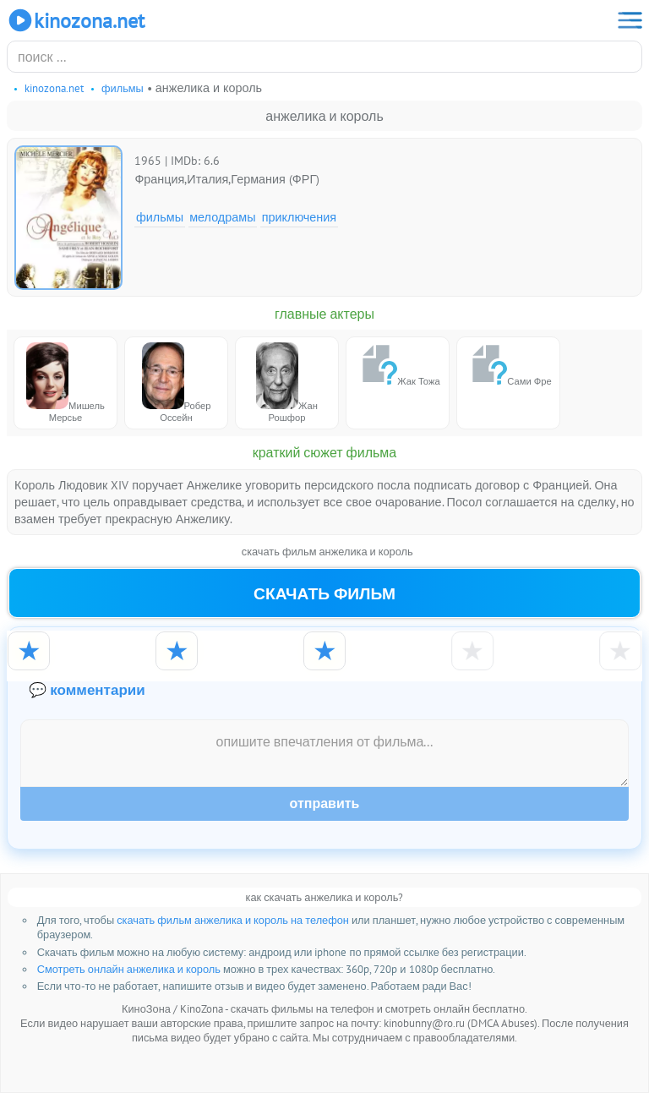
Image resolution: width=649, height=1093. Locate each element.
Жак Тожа (397, 364)
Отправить (325, 803)
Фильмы (159, 217)
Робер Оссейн (176, 383)
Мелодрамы (222, 217)
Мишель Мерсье (65, 383)
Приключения (299, 217)
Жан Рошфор (287, 383)
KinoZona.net (76, 20)
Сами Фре (508, 364)
